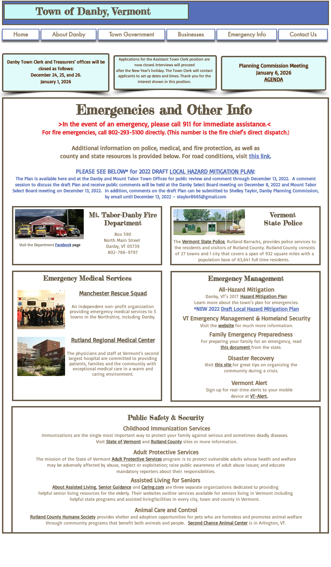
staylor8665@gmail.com (201, 196)
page (75, 244)
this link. (260, 156)
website (226, 325)
